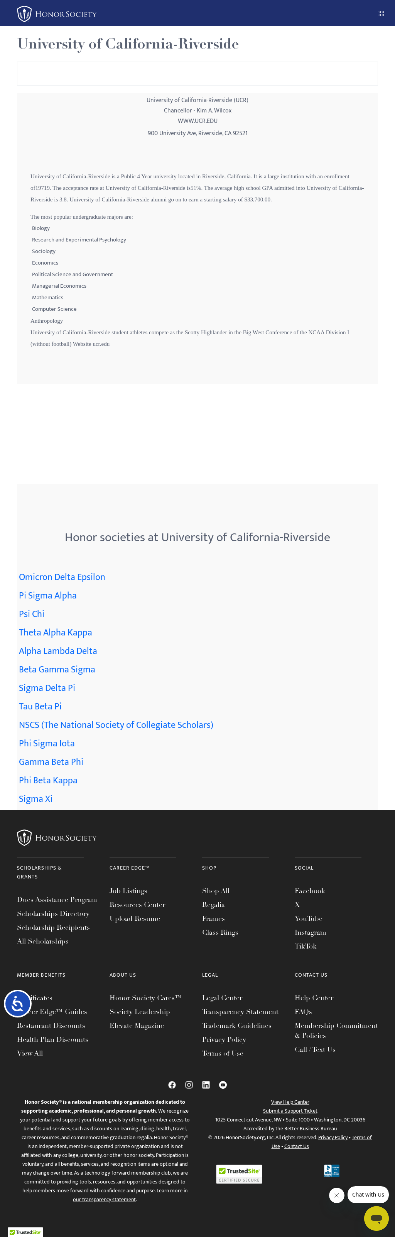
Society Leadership (140, 1011)
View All (30, 1053)
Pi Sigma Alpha (48, 595)
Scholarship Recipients (53, 927)
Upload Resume (135, 918)
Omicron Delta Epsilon (62, 577)
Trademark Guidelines (237, 1025)
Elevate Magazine (137, 1025)
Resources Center (137, 904)
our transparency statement (104, 1199)
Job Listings (128, 891)
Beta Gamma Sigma (57, 669)
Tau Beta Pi (40, 706)
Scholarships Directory (53, 913)
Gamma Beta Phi (51, 762)
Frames (213, 918)
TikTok (306, 946)
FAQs (303, 1011)
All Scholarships (43, 941)
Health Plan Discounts (52, 1039)
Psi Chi (31, 614)
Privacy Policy (224, 1039)
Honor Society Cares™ (146, 998)
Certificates (34, 998)
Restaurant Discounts (51, 1025)
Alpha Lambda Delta (58, 651)
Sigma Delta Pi (47, 688)
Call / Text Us (315, 1049)
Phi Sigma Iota (47, 743)
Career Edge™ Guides (52, 1011)
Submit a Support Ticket (290, 1110)
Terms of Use (222, 1053)
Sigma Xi (35, 799)
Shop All (216, 891)
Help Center (314, 998)
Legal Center (222, 998)
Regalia (213, 904)
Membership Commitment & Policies (336, 1030)
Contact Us (296, 1146)
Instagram (310, 932)
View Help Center (290, 1102)
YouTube (308, 918)
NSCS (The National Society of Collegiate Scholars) (116, 725)
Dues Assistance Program (57, 899)
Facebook (310, 891)
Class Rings (220, 932)
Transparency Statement (240, 1011)
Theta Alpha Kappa (55, 632)
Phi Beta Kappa (48, 780)
